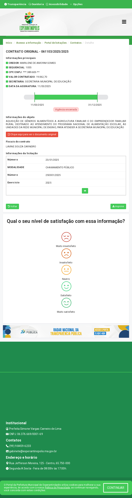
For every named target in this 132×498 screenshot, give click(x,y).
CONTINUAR (115, 488)
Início (9, 42)
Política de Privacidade (57, 487)
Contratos (75, 42)
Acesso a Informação (28, 42)
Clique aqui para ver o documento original (32, 134)
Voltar (12, 206)
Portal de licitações (56, 42)
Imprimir (118, 206)
